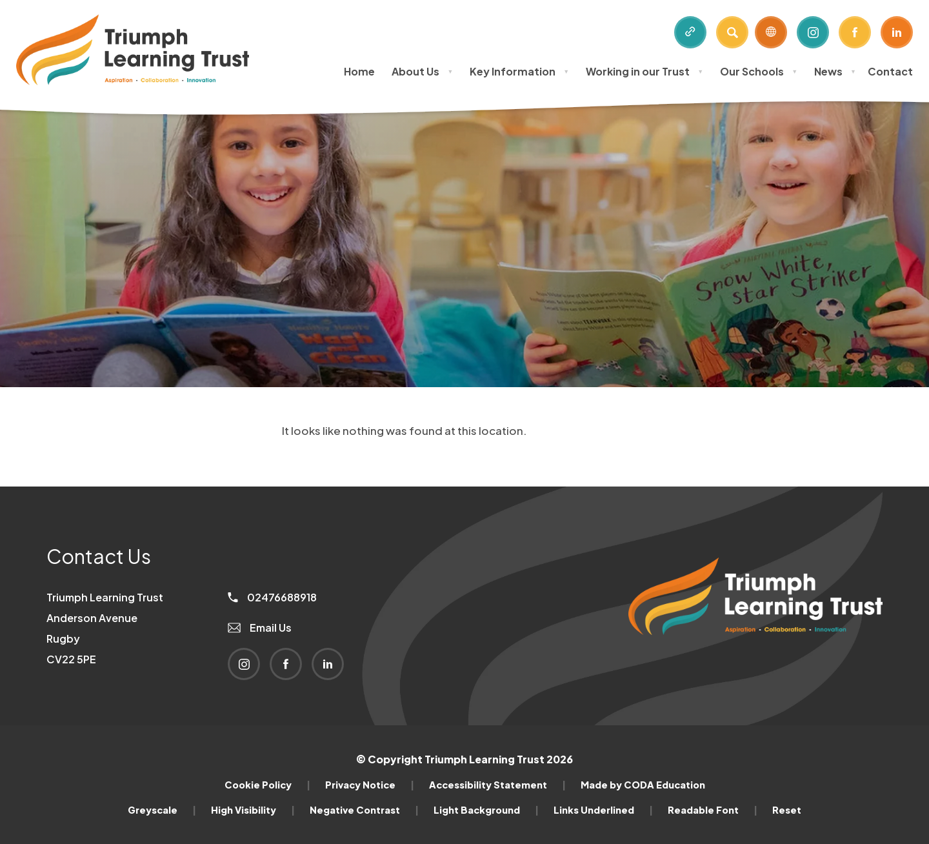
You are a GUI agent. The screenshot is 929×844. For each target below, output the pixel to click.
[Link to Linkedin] (897, 32)
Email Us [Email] (260, 627)
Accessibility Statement (497, 784)
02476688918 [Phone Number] (272, 597)
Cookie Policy (267, 784)
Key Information (519, 71)
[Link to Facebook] (855, 32)
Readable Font (712, 810)
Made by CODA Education (643, 784)
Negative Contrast (364, 810)
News (835, 71)
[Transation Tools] (771, 32)
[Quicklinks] (690, 32)
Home (359, 71)
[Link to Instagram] (813, 32)
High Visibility (253, 810)
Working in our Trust (644, 71)
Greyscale (162, 810)
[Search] (732, 32)
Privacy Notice (369, 784)
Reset (786, 810)
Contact (890, 71)
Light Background (486, 810)
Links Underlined (603, 810)
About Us (422, 71)
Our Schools (758, 71)
